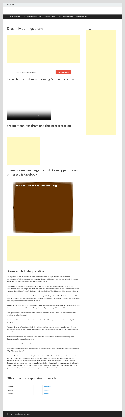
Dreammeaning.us (23, 414)
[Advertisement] (43, 49)
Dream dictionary (66, 17)
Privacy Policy (82, 17)
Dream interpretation (32, 17)
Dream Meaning (14, 17)
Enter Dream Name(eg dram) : (26, 72)
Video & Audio (50, 17)
